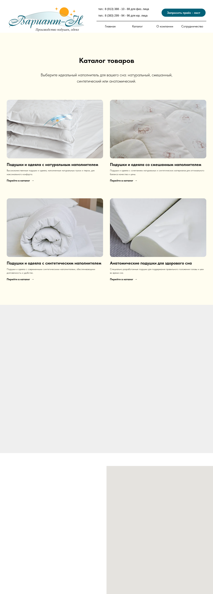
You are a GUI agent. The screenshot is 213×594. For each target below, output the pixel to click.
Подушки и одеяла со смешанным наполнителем (155, 164)
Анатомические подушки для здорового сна (151, 263)
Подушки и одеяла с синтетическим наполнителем (54, 263)
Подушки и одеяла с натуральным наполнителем (52, 164)
